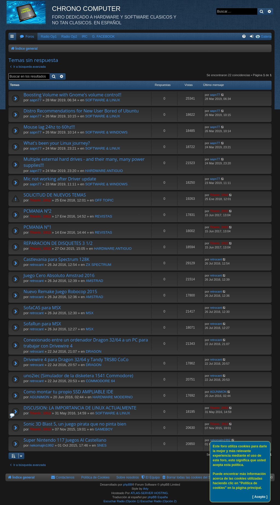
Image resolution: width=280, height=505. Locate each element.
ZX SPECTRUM (98, 265)
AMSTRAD (94, 281)
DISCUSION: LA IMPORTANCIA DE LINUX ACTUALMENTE (80, 408)
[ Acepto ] (259, 497)
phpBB (127, 484)
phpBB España (158, 497)
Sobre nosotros (127, 477)
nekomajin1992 (42, 445)
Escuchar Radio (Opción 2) (159, 501)
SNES (101, 445)
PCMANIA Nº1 (37, 227)
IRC (85, 36)
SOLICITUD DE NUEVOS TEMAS (55, 195)
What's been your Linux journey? (57, 143)
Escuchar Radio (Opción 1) (121, 501)
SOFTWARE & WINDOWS (106, 132)
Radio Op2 (69, 36)
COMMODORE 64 (100, 381)
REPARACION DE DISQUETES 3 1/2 (58, 243)
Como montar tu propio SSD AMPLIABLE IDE (68, 392)
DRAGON (93, 351)
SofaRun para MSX (42, 324)
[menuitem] (26, 36)
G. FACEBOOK (103, 36)
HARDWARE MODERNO (112, 397)
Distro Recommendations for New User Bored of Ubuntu (81, 111)
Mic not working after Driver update (60, 179)
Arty (145, 488)
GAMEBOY (104, 429)
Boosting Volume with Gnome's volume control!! (72, 95)
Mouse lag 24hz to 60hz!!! (49, 127)
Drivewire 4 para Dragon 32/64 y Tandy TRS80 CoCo (76, 360)
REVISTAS (103, 216)
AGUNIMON (39, 397)
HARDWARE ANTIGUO (104, 171)
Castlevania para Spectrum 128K (56, 259)
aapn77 (35, 100)
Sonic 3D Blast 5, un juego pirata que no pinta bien (75, 424)
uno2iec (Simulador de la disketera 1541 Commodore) (78, 376)
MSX (90, 313)
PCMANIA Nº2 (37, 211)
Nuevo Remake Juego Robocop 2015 (60, 292)
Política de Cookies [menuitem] (95, 477)
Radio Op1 (49, 36)
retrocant (36, 265)
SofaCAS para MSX (42, 308)
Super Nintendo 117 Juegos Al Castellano (65, 440)
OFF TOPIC (104, 200)
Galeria (266, 36)
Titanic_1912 (40, 200)
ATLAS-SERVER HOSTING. (150, 493)
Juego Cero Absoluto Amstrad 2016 (59, 275)
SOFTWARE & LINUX (102, 100)
